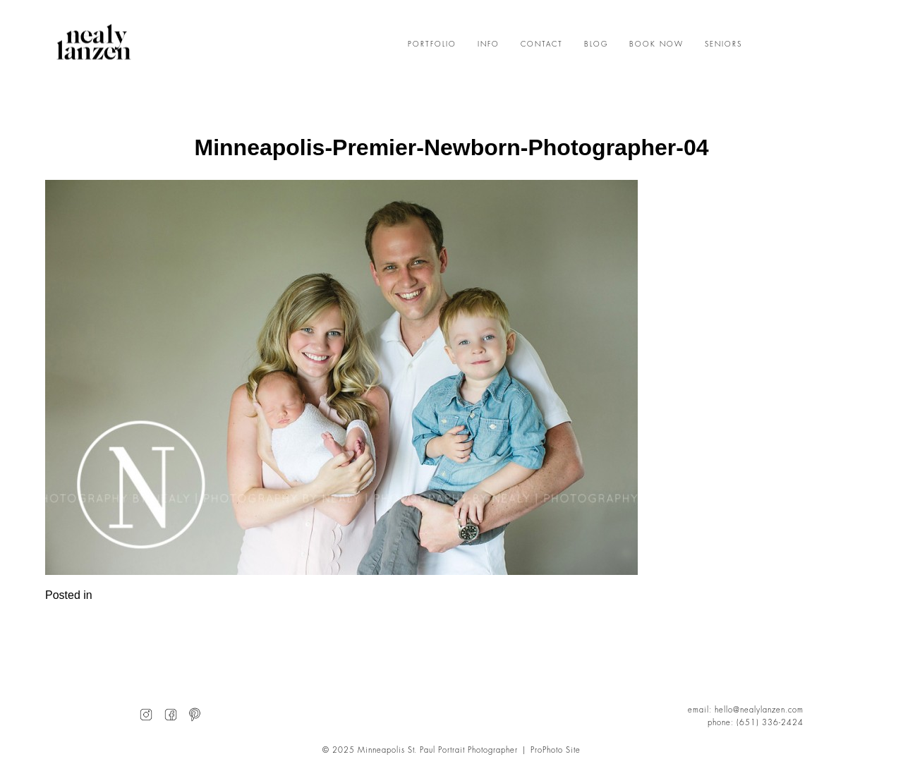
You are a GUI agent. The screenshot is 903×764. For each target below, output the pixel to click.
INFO (488, 44)
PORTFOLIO (432, 44)
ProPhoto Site (556, 750)
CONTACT (542, 44)
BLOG (596, 44)
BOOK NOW (656, 44)
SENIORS (723, 44)
